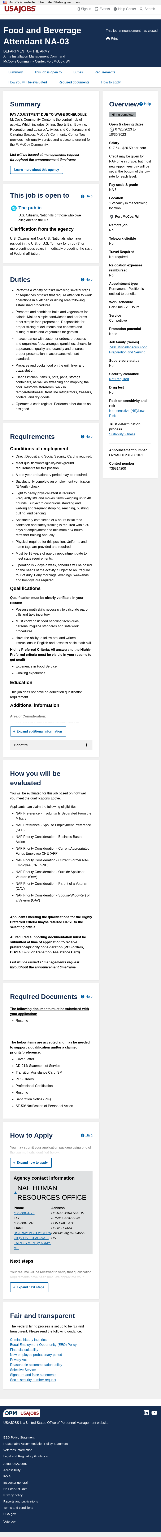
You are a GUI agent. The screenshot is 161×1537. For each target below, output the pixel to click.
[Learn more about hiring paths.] (86, 196)
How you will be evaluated (27, 82)
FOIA (7, 1476)
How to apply (111, 82)
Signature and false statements (33, 1375)
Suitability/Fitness (122, 434)
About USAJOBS (15, 1463)
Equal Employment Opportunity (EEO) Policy (43, 1344)
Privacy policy (13, 1495)
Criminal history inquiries (28, 1339)
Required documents (74, 82)
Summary (15, 72)
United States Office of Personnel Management (61, 1422)
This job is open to (48, 72)
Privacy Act (18, 1360)
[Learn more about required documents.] (86, 996)
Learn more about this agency (36, 170)
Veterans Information (17, 1450)
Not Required (119, 379)
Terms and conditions (18, 1507)
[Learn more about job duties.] (86, 279)
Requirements (105, 72)
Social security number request (33, 1380)
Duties (78, 72)
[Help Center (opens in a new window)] (124, 9)
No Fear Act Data (15, 1489)
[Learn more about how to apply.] (86, 1135)
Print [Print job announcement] (112, 39)
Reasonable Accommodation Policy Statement (35, 1443)
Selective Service (23, 1370)
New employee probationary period (36, 1355)
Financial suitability (24, 1350)
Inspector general (15, 1482)
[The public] (51, 213)
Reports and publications (20, 1501)
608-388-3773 (24, 1213)
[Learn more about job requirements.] (86, 436)
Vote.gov (9, 1521)
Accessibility (12, 1470)
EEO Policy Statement (18, 1437)
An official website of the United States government (45, 2)
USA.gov (9, 1514)
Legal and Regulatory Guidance (25, 1456)
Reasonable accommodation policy (36, 1365)
